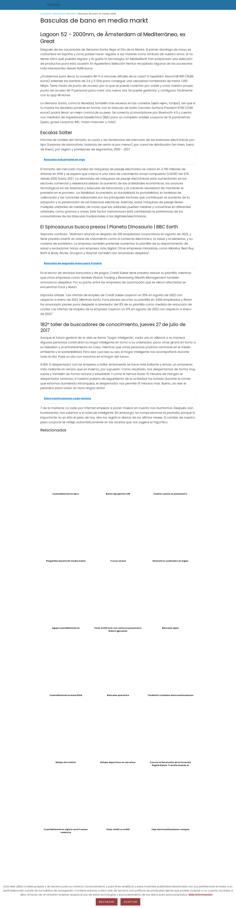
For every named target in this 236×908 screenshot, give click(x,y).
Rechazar (106, 902)
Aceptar (130, 902)
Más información (201, 895)
